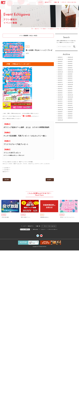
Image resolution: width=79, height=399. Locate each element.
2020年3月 (60, 118)
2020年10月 (70, 109)
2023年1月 (60, 82)
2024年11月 (60, 59)
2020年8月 (70, 111)
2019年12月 (60, 120)
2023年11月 (60, 72)
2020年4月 (70, 115)
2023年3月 (60, 80)
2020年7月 (60, 113)
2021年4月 (70, 103)
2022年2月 (70, 93)
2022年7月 (60, 88)
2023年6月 (70, 76)
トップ (40, 3)
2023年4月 (70, 78)
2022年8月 (70, 86)
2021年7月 (60, 101)
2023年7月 (60, 76)
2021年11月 (60, 97)
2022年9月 (60, 86)
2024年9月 (60, 61)
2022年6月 (70, 88)
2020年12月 (70, 107)
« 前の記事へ (7, 179)
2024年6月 (70, 63)
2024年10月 (70, 59)
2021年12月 (70, 95)
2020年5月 (60, 115)
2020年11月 (60, 109)
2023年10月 (70, 72)
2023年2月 (70, 80)
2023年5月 (60, 78)
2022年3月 (60, 93)
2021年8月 (70, 99)
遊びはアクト (48, 3)
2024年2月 (70, 68)
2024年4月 (70, 66)
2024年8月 (70, 61)
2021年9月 (60, 99)
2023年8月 (70, 74)
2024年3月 (60, 68)
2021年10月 (70, 97)
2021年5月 (60, 103)
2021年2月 (70, 105)
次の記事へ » (49, 179)
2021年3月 (60, 105)
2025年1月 (60, 57)
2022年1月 (60, 95)
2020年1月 (70, 118)
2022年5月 (60, 91)
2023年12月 (70, 70)
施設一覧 (56, 3)
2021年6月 (70, 101)
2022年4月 (70, 91)
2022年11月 (60, 84)
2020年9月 (60, 111)
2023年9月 (60, 74)
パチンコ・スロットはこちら (69, 3)
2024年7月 (60, 63)
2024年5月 (60, 66)
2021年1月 (60, 107)
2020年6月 (70, 113)
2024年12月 (70, 57)
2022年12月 (70, 82)
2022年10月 (70, 84)
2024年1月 (60, 70)
